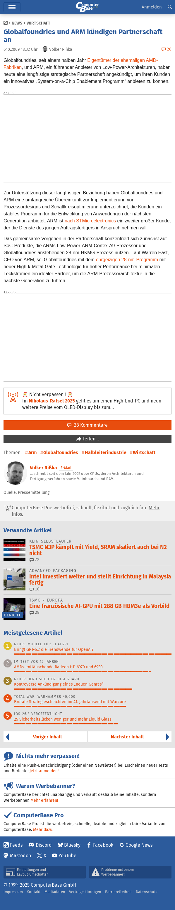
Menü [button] (12, 7)
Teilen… (90, 438)
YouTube (67, 855)
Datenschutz (146, 892)
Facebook (103, 845)
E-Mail (66, 467)
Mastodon (20, 855)
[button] (170, 7)
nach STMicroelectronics (90, 220)
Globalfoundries (60, 452)
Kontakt (34, 892)
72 (35, 559)
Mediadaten (54, 892)
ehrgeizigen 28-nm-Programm (127, 259)
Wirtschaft (38, 23)
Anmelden (152, 7)
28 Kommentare (87, 425)
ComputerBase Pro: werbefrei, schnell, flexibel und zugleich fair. (82, 511)
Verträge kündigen (85, 892)
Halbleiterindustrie (105, 452)
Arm (32, 452)
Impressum (13, 892)
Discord (44, 845)
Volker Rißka (43, 467)
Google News (139, 845)
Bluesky (72, 845)
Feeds (16, 845)
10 (35, 589)
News (17, 23)
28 (35, 612)
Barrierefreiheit (118, 892)
